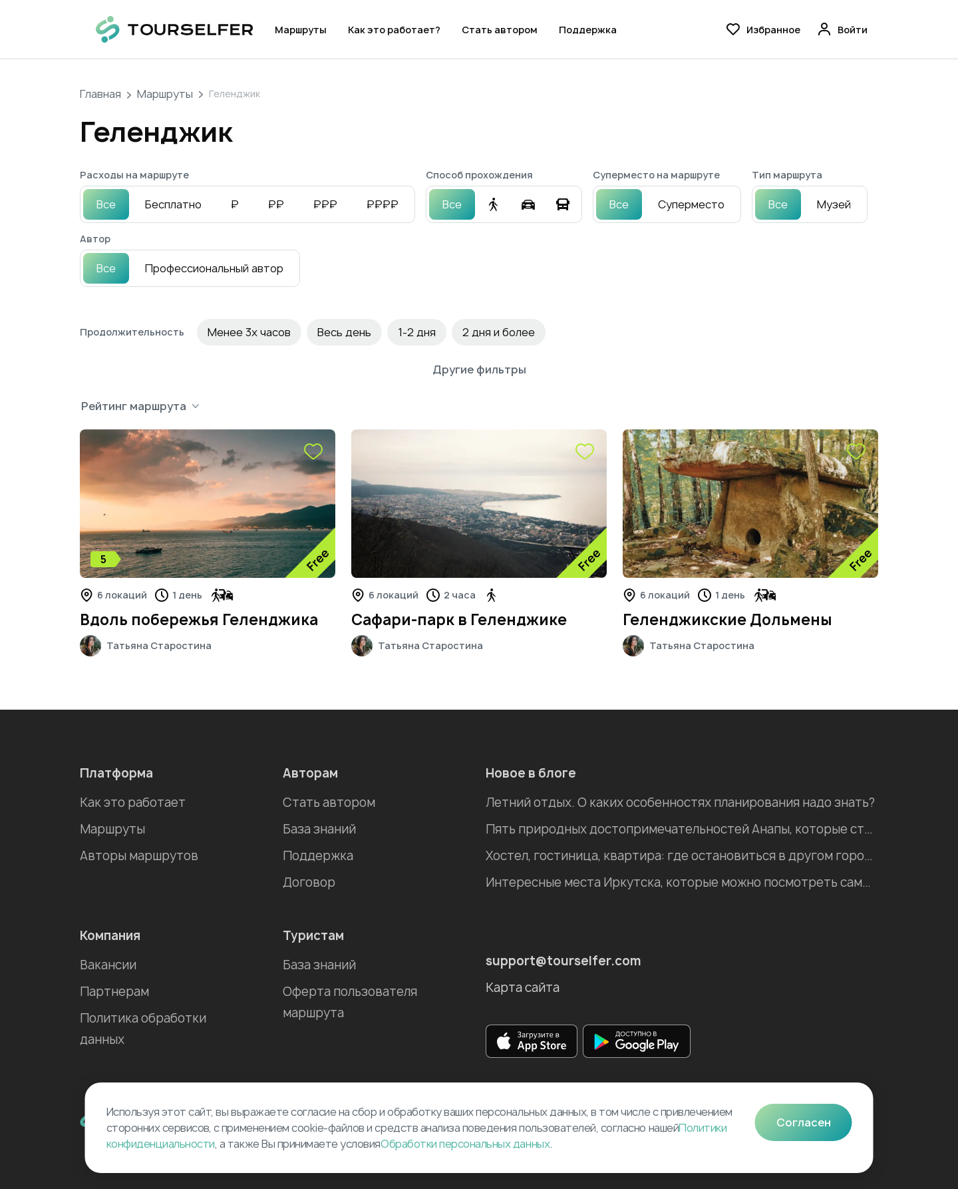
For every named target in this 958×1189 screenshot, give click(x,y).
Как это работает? (394, 29)
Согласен (803, 1122)
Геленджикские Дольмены (727, 620)
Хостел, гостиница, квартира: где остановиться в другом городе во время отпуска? (682, 855)
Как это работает (133, 802)
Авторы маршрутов (139, 855)
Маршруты (301, 29)
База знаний (319, 829)
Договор (309, 882)
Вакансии (108, 965)
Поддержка (588, 29)
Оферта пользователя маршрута (350, 1002)
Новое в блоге (531, 773)
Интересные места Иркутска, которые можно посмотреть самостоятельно (682, 882)
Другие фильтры (479, 369)
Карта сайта (522, 987)
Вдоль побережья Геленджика (199, 620)
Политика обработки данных (143, 1029)
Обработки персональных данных (465, 1143)
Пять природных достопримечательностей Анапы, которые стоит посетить (682, 829)
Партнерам (114, 991)
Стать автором (500, 29)
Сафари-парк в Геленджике (459, 620)
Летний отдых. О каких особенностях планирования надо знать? (680, 802)
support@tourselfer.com (563, 961)
